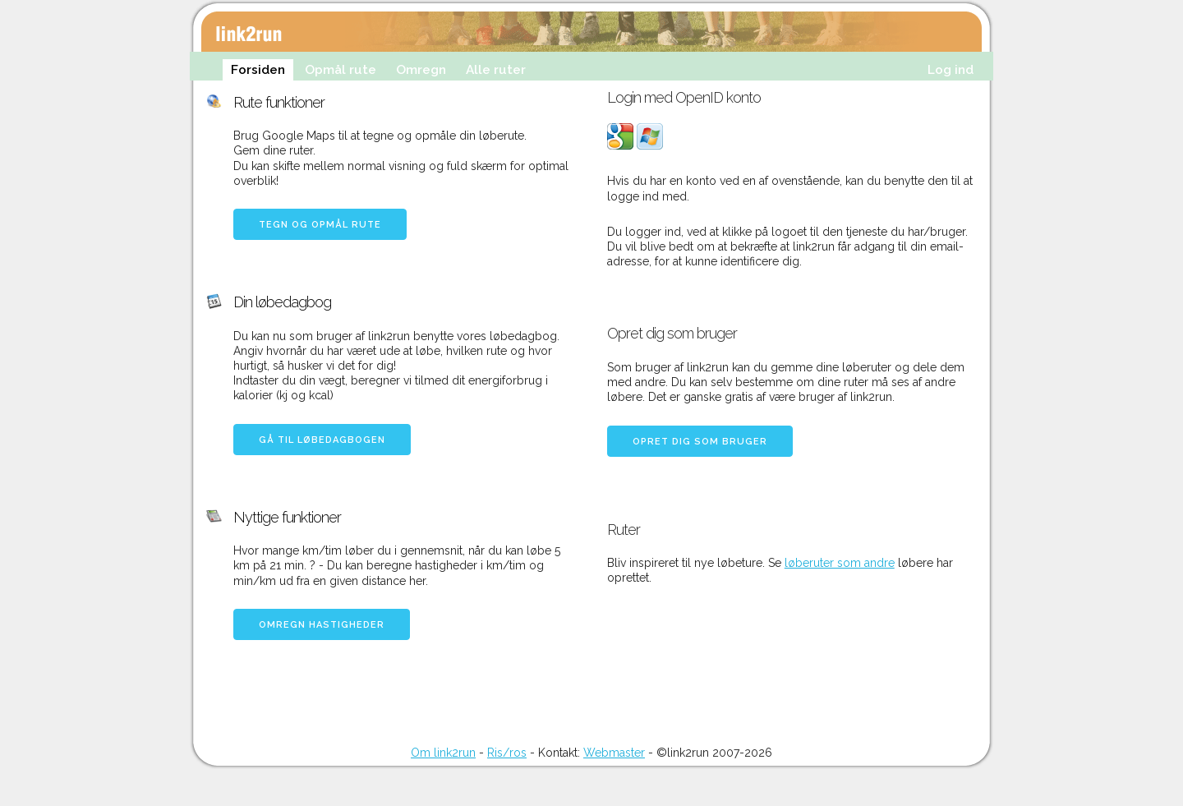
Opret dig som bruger (700, 441)
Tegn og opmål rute (320, 224)
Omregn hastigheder (321, 624)
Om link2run (443, 752)
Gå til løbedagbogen (322, 440)
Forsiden (258, 69)
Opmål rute (340, 69)
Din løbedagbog (282, 302)
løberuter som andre (840, 562)
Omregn (421, 69)
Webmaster (614, 752)
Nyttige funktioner (287, 517)
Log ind (951, 69)
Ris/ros (507, 752)
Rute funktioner (279, 102)
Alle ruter (496, 69)
